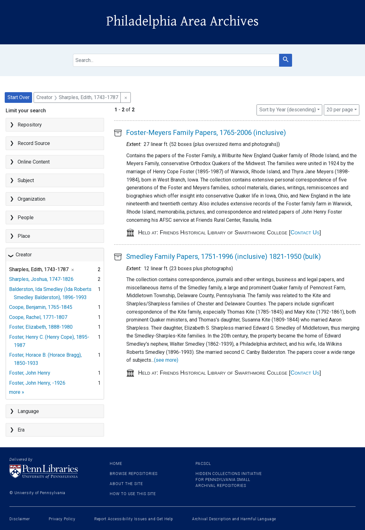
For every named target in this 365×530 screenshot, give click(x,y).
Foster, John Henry (29, 373)
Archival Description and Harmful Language (234, 519)
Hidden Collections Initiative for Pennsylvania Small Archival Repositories (229, 479)
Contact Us (304, 232)
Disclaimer (19, 519)
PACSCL (203, 463)
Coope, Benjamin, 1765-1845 (40, 307)
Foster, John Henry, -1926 (37, 383)
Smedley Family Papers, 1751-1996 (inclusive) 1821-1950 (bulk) (223, 256)
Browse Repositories (134, 473)
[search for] (176, 60)
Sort (287, 110)
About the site (126, 484)
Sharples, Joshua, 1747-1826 (41, 279)
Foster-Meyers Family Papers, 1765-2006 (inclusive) (206, 133)
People (26, 217)
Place (24, 236)
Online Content (34, 162)
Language (28, 411)
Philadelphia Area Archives (182, 21)
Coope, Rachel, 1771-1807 (38, 317)
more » (16, 392)
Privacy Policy (62, 519)
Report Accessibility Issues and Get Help (133, 519)
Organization (31, 199)
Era (21, 430)
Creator (24, 255)
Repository (30, 125)
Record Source (34, 143)
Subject (26, 180)
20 (340, 109)
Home (116, 463)
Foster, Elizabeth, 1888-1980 (41, 327)
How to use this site (133, 494)
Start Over (19, 97)
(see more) (166, 360)
